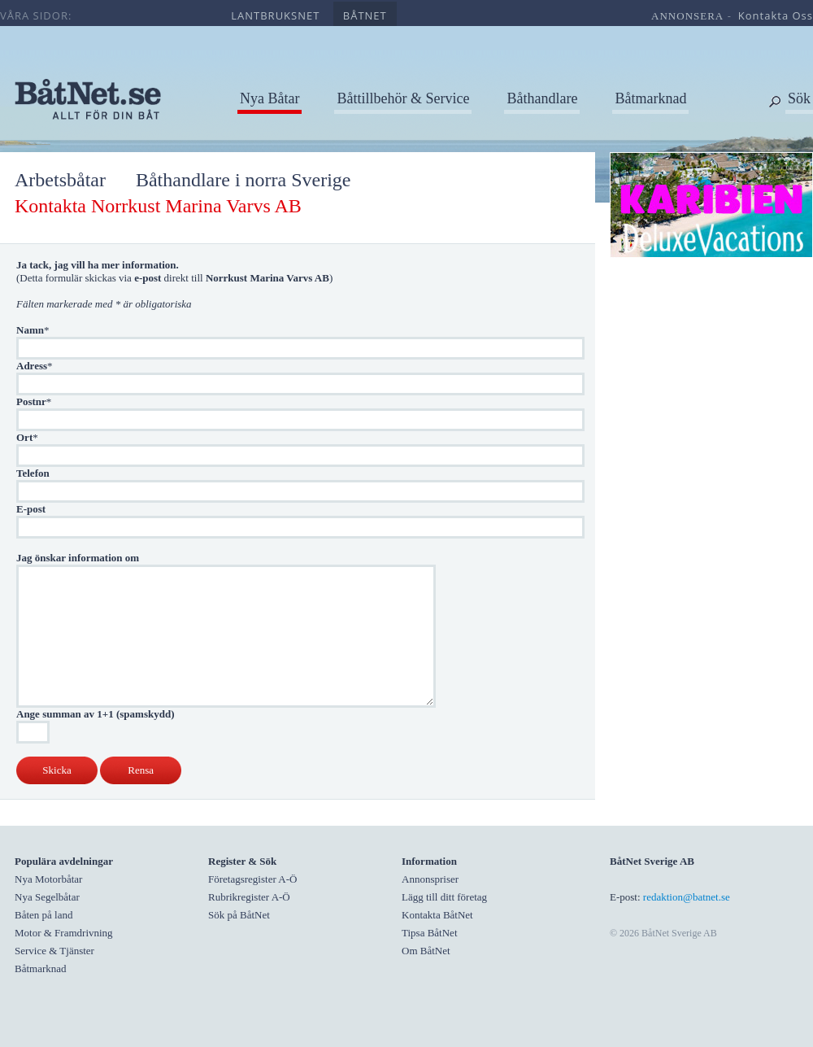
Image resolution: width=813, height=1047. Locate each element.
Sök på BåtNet (239, 915)
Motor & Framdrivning (64, 933)
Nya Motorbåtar (48, 879)
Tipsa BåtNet (430, 933)
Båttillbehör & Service (403, 98)
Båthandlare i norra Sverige (243, 179)
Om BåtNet (426, 950)
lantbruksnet (275, 15)
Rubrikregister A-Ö (249, 897)
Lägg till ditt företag (444, 897)
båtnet (365, 15)
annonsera (687, 16)
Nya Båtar (269, 98)
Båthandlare (541, 98)
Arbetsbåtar (60, 179)
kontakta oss (775, 15)
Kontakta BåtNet (437, 915)
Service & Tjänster (54, 950)
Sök (799, 98)
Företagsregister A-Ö (252, 879)
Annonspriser (430, 879)
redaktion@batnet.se (686, 897)
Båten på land (43, 915)
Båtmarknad (650, 98)
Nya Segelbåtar (47, 897)
